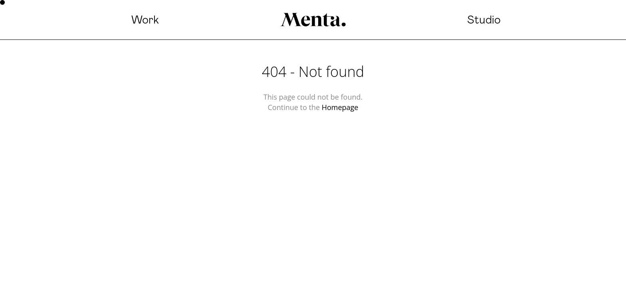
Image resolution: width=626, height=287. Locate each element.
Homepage (340, 107)
